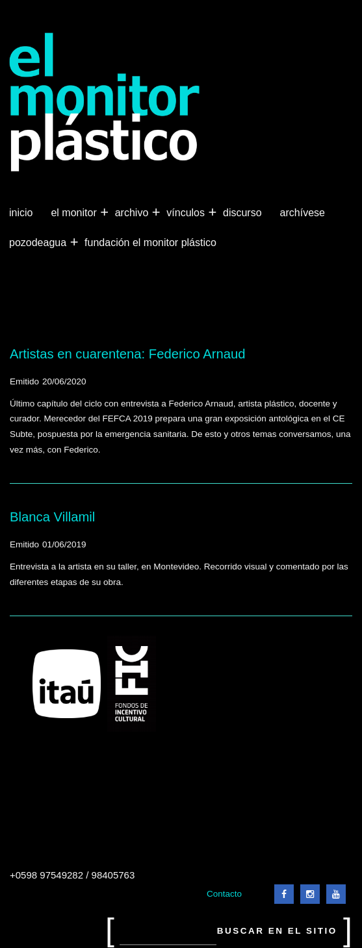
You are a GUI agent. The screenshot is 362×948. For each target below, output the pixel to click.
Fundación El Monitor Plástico (150, 242)
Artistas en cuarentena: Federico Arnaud (127, 354)
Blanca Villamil (52, 517)
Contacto (224, 894)
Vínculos (186, 213)
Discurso (242, 212)
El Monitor (75, 213)
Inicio (20, 212)
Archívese (302, 212)
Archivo (133, 213)
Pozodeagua (39, 243)
